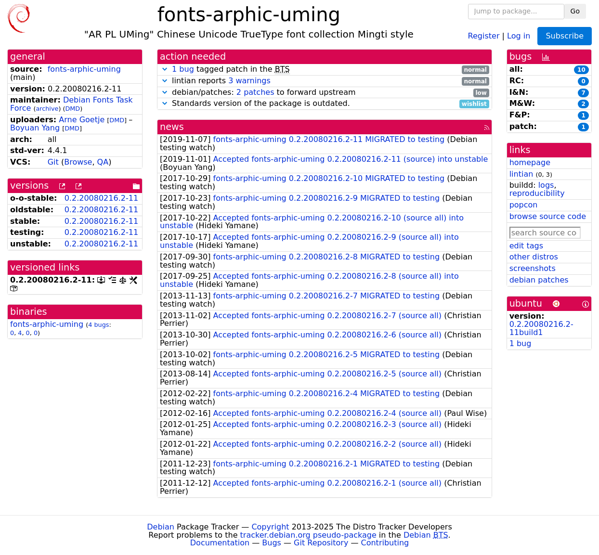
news (172, 126)
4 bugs (98, 324)
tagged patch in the (324, 69)
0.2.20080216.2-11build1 (541, 328)
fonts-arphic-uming (84, 69)
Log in (518, 35)
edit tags (526, 245)
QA (103, 162)
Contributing (385, 542)
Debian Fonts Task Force (71, 104)
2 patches (255, 92)
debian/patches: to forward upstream (324, 93)
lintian (521, 174)
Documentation (219, 542)
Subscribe (565, 35)
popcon (523, 204)
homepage (529, 162)
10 (581, 69)
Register (484, 35)
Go (575, 11)
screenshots (532, 268)
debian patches (539, 279)
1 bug (183, 69)
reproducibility (537, 193)
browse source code (547, 216)
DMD (72, 108)
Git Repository (321, 542)
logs (546, 185)
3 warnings (249, 80)
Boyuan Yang (35, 127)
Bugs (271, 542)
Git (53, 162)
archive (47, 108)
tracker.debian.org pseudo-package (308, 535)
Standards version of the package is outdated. (324, 104)
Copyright (270, 526)
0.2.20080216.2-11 (101, 198)
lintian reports (324, 81)
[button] (164, 69)
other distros (533, 256)
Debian (160, 526)
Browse (78, 162)
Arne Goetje (81, 119)
